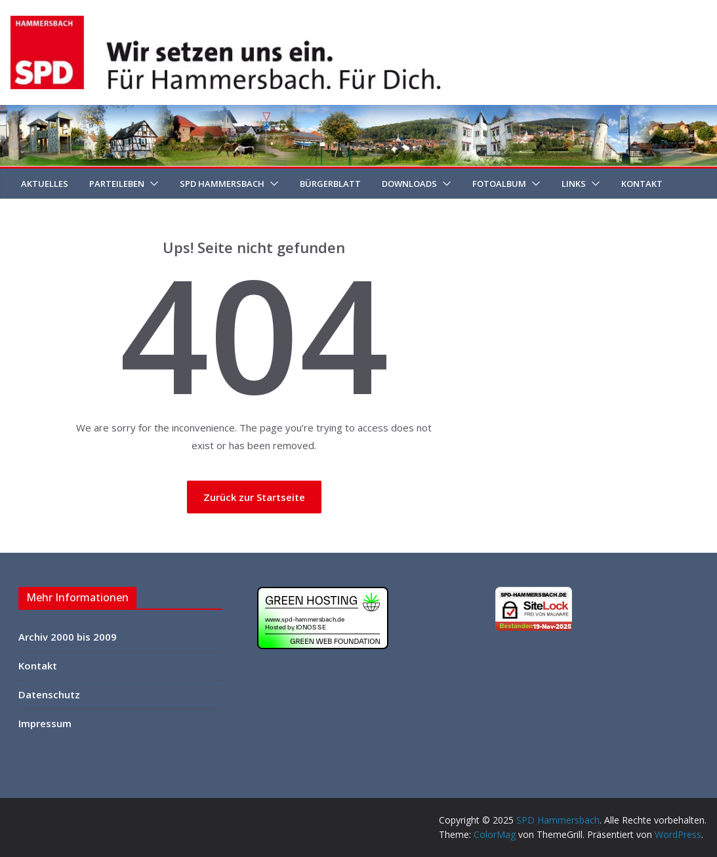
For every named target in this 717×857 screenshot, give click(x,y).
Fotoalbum (499, 183)
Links (574, 183)
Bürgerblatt (330, 183)
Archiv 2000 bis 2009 (67, 636)
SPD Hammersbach (222, 183)
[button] (151, 183)
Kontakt (642, 183)
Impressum (45, 723)
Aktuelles (44, 183)
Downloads (409, 183)
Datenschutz (49, 694)
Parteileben (116, 183)
